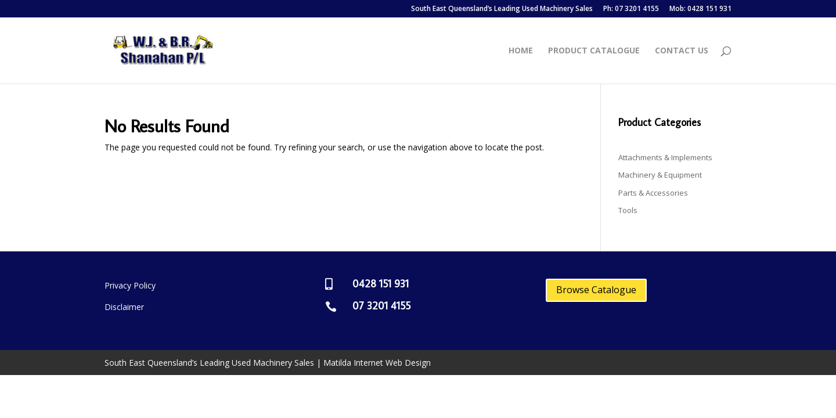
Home (521, 51)
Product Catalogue (594, 51)
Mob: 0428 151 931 (700, 9)
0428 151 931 (380, 283)
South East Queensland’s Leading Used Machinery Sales (502, 9)
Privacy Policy (130, 285)
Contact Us (681, 51)
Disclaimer (124, 306)
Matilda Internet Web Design (377, 362)
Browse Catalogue (596, 289)
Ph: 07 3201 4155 (631, 9)
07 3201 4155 (381, 305)
